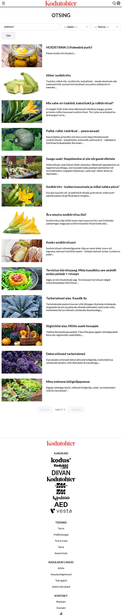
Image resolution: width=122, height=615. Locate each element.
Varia (61, 546)
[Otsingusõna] (30, 26)
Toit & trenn (61, 540)
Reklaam (61, 601)
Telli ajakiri (61, 580)
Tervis (61, 528)
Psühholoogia (61, 534)
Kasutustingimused (61, 574)
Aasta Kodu (61, 553)
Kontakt (61, 607)
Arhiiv (61, 568)
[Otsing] (114, 3)
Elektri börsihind (61, 586)
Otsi (8, 35)
